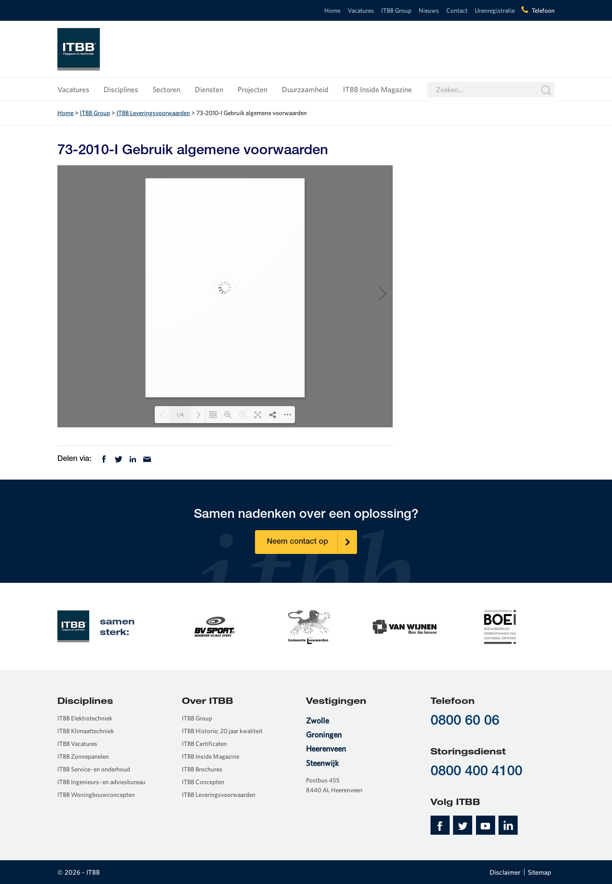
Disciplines (121, 89)
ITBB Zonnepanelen (83, 756)
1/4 (180, 415)
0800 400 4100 (476, 772)
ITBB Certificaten (204, 743)
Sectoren (166, 89)
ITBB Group (396, 10)
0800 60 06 (465, 722)
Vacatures (361, 10)
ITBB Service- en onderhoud (93, 769)
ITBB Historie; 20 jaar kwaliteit (222, 730)
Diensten (209, 89)
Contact (457, 10)
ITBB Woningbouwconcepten (96, 794)
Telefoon (543, 10)
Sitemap (539, 872)
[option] (214, 626)
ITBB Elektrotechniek (84, 718)
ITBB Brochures (202, 769)
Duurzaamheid (305, 89)
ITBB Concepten (203, 781)
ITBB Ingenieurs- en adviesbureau (101, 781)
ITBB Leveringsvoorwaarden (153, 112)
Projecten (252, 89)
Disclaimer (505, 872)
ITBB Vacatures (77, 743)
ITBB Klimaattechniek (85, 730)
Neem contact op (312, 542)
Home (332, 10)
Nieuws (429, 10)
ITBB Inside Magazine (377, 89)
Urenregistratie (495, 10)
